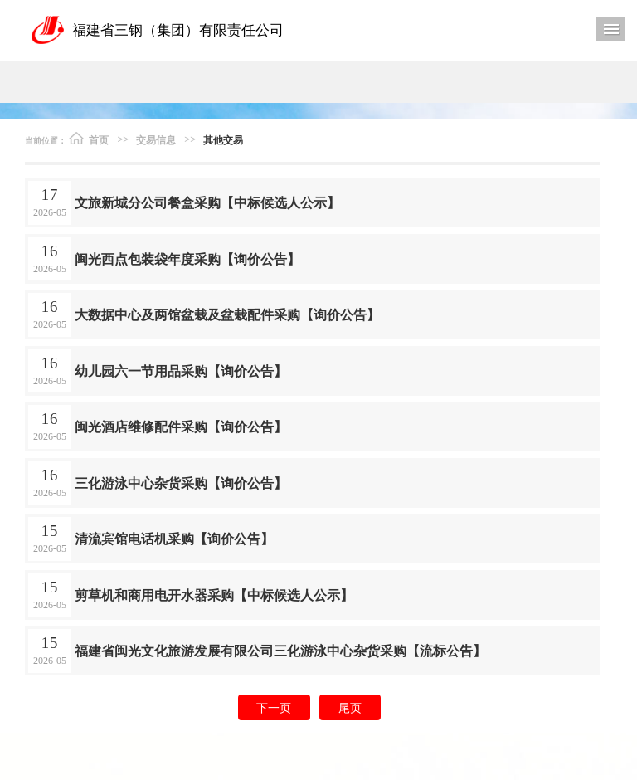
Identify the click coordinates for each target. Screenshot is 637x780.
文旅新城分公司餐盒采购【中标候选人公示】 (207, 202)
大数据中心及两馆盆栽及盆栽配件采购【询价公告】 (227, 314)
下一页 (273, 707)
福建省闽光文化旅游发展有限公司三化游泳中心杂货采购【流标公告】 (280, 650)
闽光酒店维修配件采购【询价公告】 (181, 426)
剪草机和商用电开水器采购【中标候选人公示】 (214, 594)
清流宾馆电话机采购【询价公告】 (174, 538)
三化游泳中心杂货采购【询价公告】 (181, 482)
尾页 (350, 707)
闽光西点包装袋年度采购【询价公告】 (187, 258)
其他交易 (223, 140)
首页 (89, 138)
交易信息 (156, 140)
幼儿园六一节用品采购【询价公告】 (181, 370)
